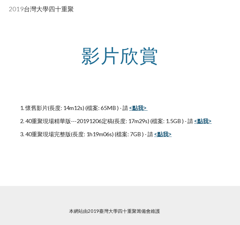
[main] (119, 55)
